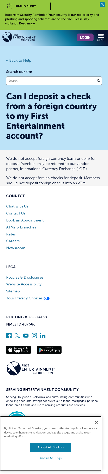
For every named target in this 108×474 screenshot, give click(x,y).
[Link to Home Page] (26, 38)
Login (85, 37)
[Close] (96, 422)
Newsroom (15, 248)
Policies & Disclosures (24, 277)
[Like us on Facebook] (9, 337)
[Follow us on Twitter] (17, 337)
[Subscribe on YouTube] (25, 337)
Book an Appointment (25, 220)
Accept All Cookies (51, 447)
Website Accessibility (24, 284)
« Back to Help (18, 60)
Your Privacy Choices (28, 298)
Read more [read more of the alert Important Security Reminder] (27, 23)
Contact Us (15, 213)
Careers (13, 241)
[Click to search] (98, 80)
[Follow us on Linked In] (42, 337)
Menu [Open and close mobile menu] (100, 37)
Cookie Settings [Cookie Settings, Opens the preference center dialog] (51, 458)
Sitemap (13, 291)
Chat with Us (17, 206)
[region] (51, 443)
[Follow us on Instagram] (34, 337)
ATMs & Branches (21, 227)
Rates (11, 234)
